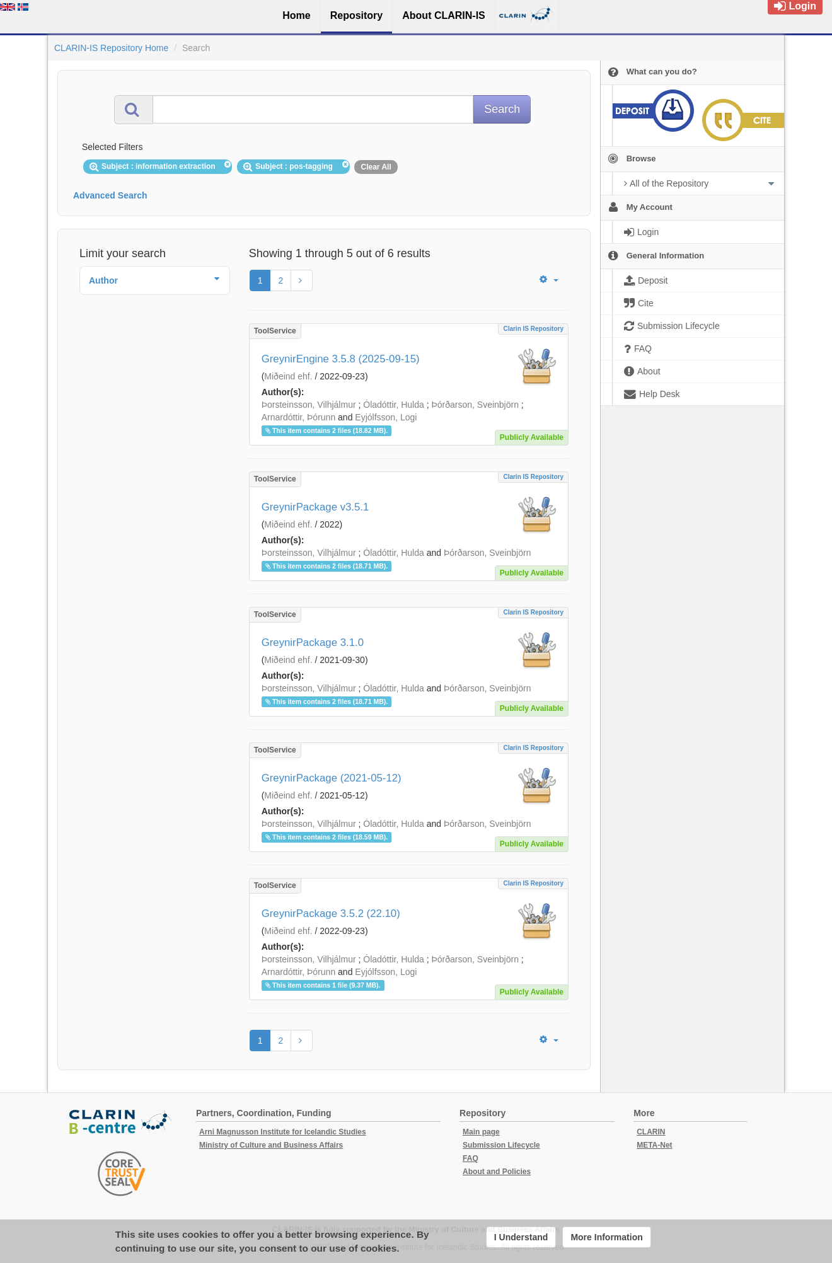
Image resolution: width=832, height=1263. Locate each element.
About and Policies (497, 1171)
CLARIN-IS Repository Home (111, 48)
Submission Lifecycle (501, 1145)
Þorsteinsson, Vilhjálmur (309, 405)
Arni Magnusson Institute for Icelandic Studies (282, 1131)
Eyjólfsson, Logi (386, 417)
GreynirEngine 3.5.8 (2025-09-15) (341, 359)
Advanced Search (110, 195)
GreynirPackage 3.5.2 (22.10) (331, 914)
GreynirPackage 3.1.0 (313, 643)
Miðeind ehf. (288, 376)
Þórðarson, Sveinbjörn (475, 405)
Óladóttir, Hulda (393, 405)
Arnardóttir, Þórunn (299, 417)
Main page (481, 1131)
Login (795, 6)
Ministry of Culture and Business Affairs (271, 1145)
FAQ (470, 1158)
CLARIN (651, 1131)
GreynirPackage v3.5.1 (315, 507)
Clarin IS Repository (533, 328)
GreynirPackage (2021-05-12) (332, 778)
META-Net (654, 1145)
